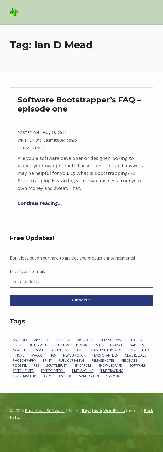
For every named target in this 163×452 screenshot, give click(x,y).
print (47, 360)
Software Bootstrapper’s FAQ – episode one (79, 104)
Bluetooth (38, 345)
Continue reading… (40, 203)
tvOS (48, 376)
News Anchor (74, 355)
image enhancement (106, 350)
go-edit (19, 350)
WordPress (114, 410)
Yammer (112, 376)
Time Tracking (111, 371)
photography (24, 360)
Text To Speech (53, 371)
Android (20, 340)
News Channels (105, 355)
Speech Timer (23, 371)
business (62, 345)
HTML (78, 350)
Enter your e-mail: (27, 271)
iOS (132, 350)
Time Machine (82, 371)
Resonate (129, 360)
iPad (145, 350)
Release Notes (103, 360)
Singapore (82, 366)
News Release (135, 355)
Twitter (65, 376)
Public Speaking (71, 360)
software (137, 366)
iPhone (18, 355)
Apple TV (63, 340)
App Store (85, 340)
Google (38, 350)
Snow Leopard (110, 366)
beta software (112, 340)
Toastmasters (25, 376)
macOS (37, 355)
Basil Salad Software (45, 410)
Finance (116, 345)
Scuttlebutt (56, 366)
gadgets (137, 345)
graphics (59, 350)
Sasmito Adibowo (60, 140)
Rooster (20, 366)
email (98, 345)
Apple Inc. (42, 340)
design (81, 345)
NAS (53, 355)
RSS (36, 366)
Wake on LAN (88, 376)
